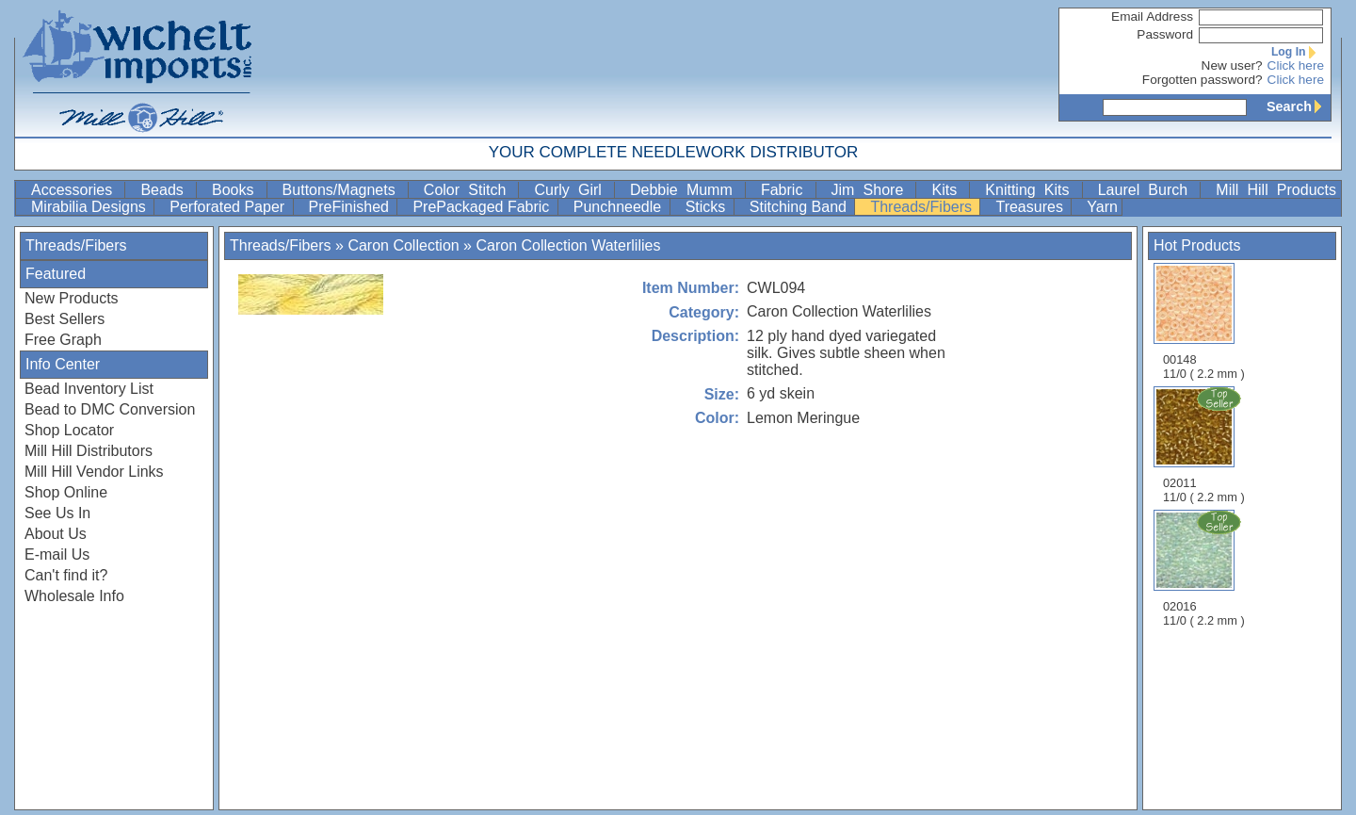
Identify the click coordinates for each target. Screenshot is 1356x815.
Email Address (1152, 16)
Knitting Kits (1031, 190)
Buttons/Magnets (343, 190)
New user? (1232, 65)
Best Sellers (64, 319)
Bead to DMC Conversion (109, 409)
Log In (1297, 51)
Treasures (1031, 207)
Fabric (786, 190)
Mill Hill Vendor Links (94, 472)
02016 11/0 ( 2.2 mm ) (1205, 568)
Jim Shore (871, 190)
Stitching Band (800, 207)
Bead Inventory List (88, 389)
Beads (166, 190)
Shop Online (65, 492)
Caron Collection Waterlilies (568, 245)
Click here (1295, 65)
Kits (948, 190)
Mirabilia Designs (90, 207)
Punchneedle (619, 207)
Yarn (1102, 207)
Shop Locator (69, 430)
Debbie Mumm (685, 190)
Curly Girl (572, 190)
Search (1299, 106)
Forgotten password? (1202, 80)
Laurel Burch (1147, 190)
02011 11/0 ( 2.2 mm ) (1205, 444)
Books (237, 190)
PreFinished (351, 207)
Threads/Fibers (923, 207)
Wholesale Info (74, 596)
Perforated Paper (229, 207)
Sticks (708, 207)
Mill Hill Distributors (88, 451)
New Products (71, 298)
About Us (55, 534)
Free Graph (63, 340)
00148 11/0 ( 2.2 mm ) (1204, 322)
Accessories (76, 190)
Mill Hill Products (1276, 190)
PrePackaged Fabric (482, 207)
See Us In (57, 513)
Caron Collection (403, 245)
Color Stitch (469, 190)
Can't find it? (65, 575)
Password (1165, 34)
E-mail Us (56, 554)
